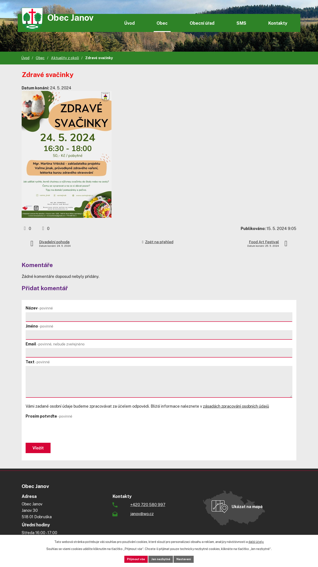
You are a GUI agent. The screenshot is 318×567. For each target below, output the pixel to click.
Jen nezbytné (160, 559)
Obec (162, 23)
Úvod (129, 23)
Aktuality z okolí (65, 58)
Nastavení (189, 559)
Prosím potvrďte (49, 416)
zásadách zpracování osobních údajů (236, 406)
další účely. (256, 541)
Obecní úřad (202, 23)
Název (39, 308)
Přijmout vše (130, 559)
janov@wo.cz (142, 516)
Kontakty (277, 23)
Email (55, 344)
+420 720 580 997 (147, 507)
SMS (241, 23)
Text (38, 362)
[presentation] (59, 431)
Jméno (39, 326)
